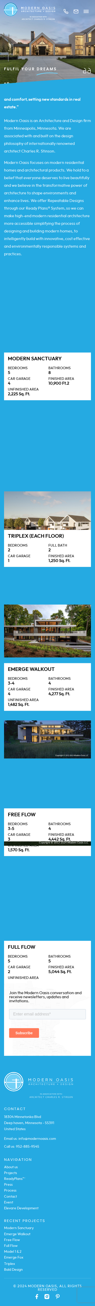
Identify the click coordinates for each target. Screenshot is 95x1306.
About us (11, 1167)
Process (10, 1190)
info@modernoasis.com (37, 1139)
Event (8, 1202)
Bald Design (13, 1269)
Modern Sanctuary (19, 1228)
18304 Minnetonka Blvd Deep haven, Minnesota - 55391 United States (29, 1123)
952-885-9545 (27, 1146)
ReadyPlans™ (14, 1179)
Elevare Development (21, 1208)
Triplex (9, 1264)
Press (8, 1184)
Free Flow (12, 1240)
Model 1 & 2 (13, 1251)
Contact (10, 1196)
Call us (65, 11)
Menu (86, 11)
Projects (10, 1173)
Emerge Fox (13, 1257)
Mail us (76, 11)
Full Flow (11, 1246)
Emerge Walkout (17, 1234)
